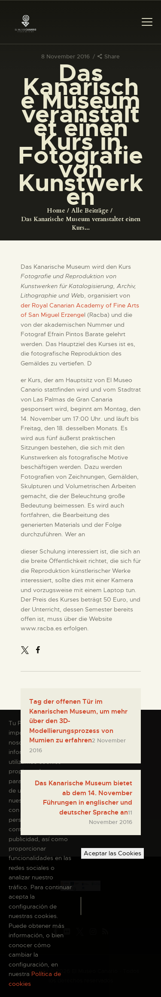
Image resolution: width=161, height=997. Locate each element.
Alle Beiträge (90, 211)
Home (56, 211)
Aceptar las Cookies (112, 853)
